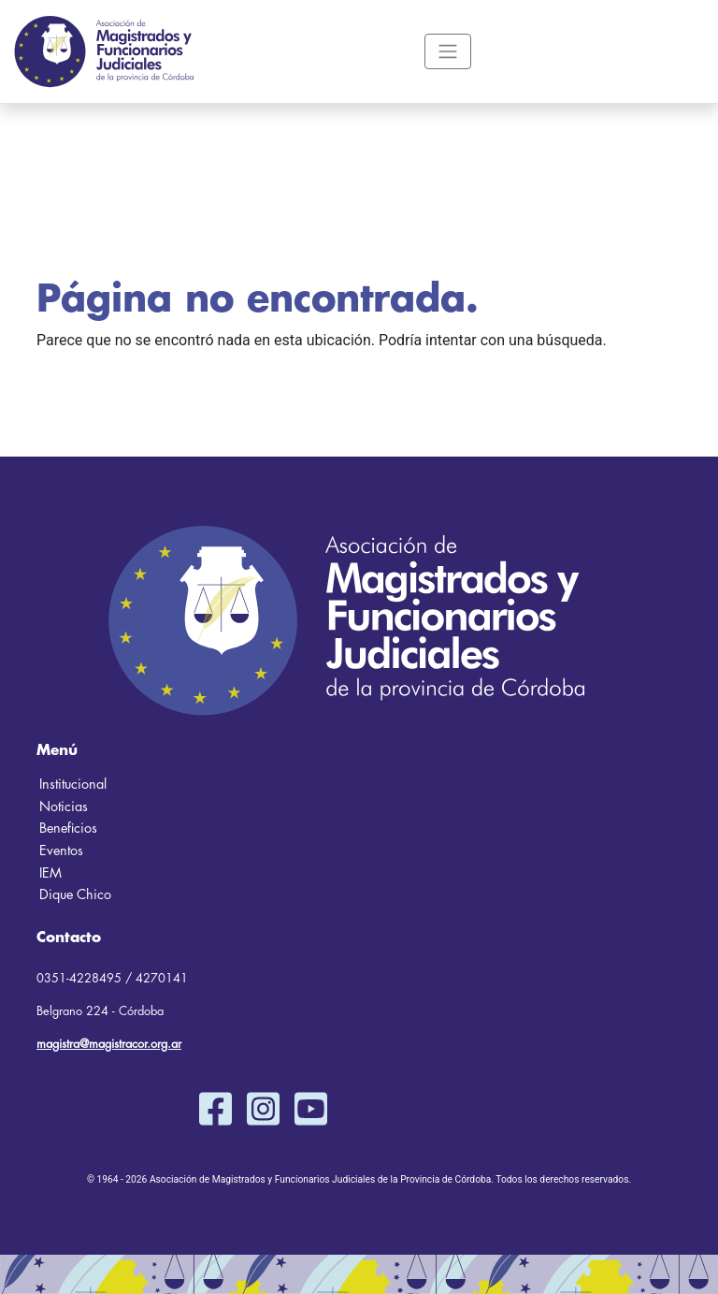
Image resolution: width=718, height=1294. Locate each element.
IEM (50, 873)
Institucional (73, 785)
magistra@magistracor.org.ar (108, 1044)
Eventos (61, 851)
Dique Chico (75, 895)
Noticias (63, 807)
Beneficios (68, 828)
